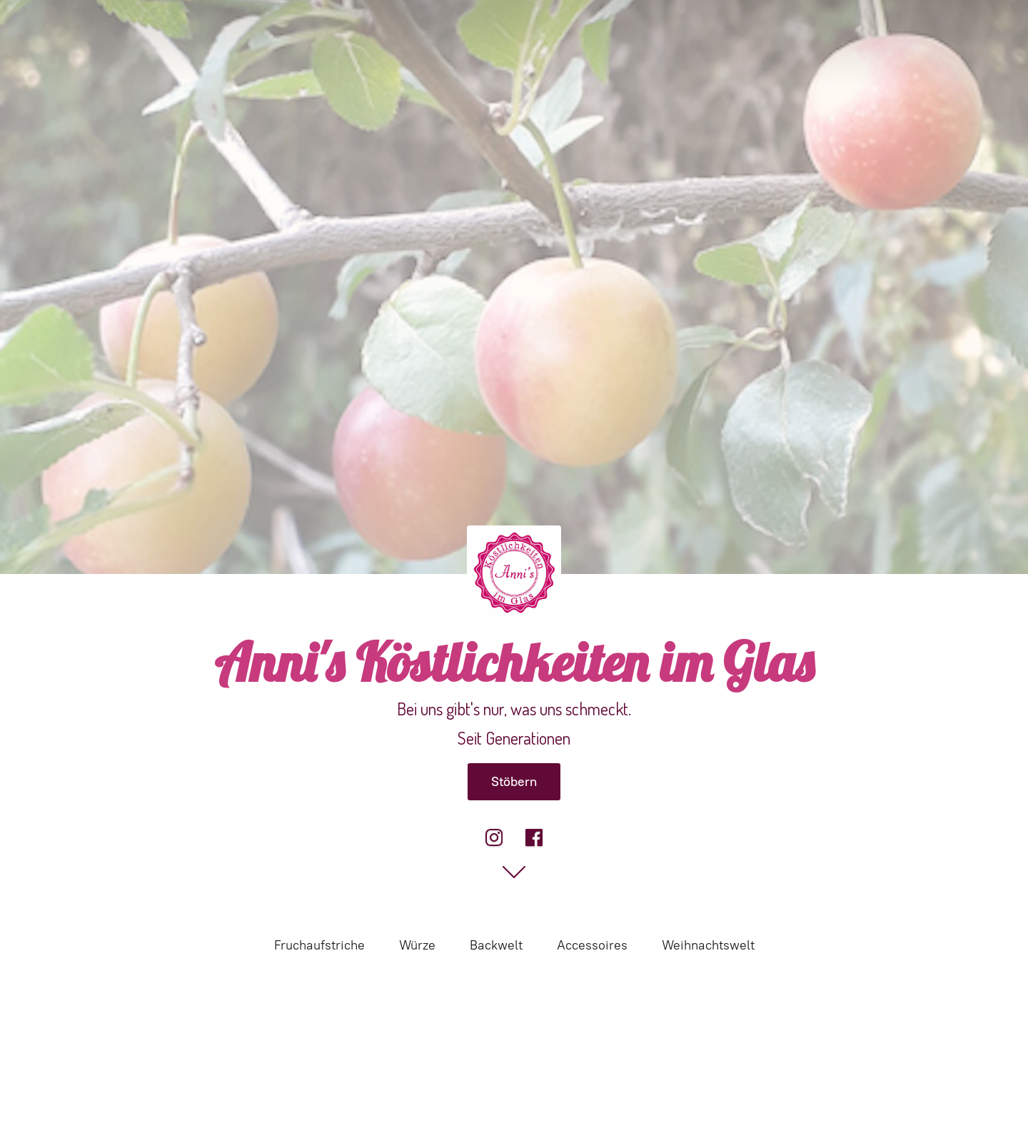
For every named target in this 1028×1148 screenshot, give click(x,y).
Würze (417, 945)
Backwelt (496, 945)
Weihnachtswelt (708, 945)
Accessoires (592, 945)
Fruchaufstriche (319, 945)
